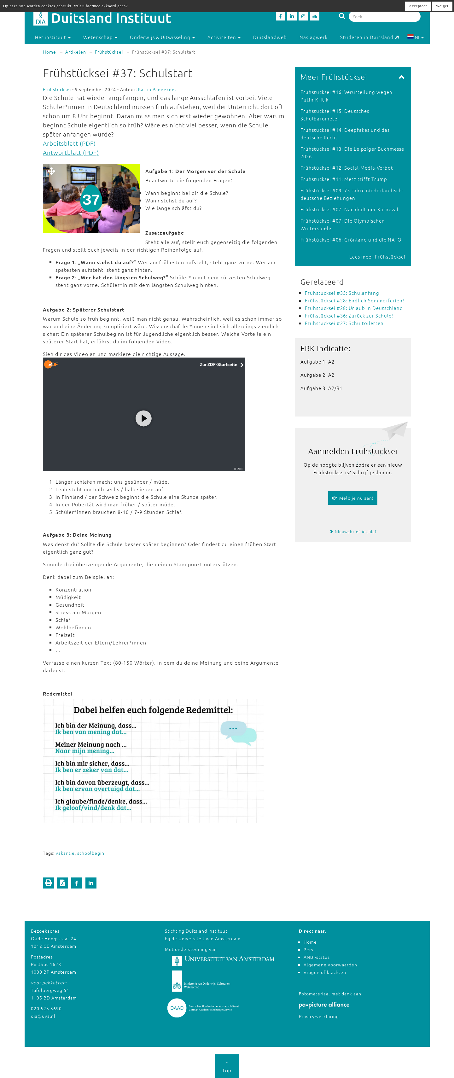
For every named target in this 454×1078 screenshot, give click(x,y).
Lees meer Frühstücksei (377, 256)
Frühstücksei (109, 52)
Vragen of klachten (325, 972)
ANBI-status (317, 957)
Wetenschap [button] (100, 37)
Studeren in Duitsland (369, 37)
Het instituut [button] (53, 37)
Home (49, 52)
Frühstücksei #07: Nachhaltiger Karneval (349, 209)
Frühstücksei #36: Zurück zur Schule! (349, 315)
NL (415, 37)
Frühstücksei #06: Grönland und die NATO (351, 239)
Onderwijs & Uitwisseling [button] (162, 37)
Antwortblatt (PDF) (71, 152)
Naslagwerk (314, 37)
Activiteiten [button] (224, 37)
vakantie (65, 853)
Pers (308, 949)
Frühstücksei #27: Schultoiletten (344, 323)
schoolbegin (90, 853)
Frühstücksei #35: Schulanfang (342, 292)
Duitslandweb (270, 37)
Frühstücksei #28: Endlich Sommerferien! (354, 300)
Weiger (442, 6)
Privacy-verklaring (319, 1016)
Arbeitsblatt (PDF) (69, 143)
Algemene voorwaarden (330, 964)
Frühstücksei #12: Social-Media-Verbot (346, 167)
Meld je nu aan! (353, 498)
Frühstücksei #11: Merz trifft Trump (343, 179)
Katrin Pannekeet (157, 89)
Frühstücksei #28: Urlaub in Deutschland (354, 308)
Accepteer (418, 6)
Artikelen (75, 52)
